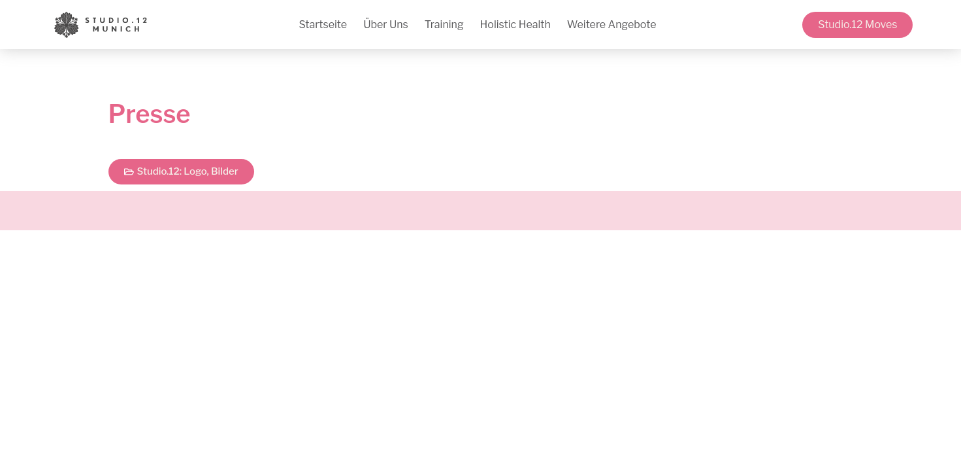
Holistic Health (515, 24)
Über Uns (385, 24)
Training (444, 24)
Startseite (323, 24)
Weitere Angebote (612, 24)
